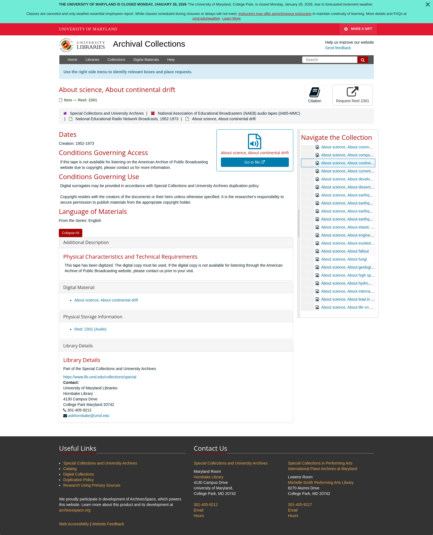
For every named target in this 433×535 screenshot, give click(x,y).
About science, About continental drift (106, 300)
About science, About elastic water (350, 227)
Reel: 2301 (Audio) (90, 329)
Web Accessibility (74, 524)
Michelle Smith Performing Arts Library (321, 482)
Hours (199, 515)
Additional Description (86, 242)
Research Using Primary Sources (91, 485)
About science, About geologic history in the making (365, 267)
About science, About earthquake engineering (360, 195)
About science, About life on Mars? (351, 307)
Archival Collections (149, 43)
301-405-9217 (300, 504)
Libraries (92, 59)
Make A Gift (358, 29)
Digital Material (78, 287)
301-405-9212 (206, 504)
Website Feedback (108, 524)
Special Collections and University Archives (107, 113)
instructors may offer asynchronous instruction (274, 14)
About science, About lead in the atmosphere (359, 299)
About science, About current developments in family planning (374, 171)
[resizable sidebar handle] (299, 224)
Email (199, 510)
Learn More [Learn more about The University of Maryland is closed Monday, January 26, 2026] (231, 18)
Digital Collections (78, 474)
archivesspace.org (75, 510)
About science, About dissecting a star (354, 187)
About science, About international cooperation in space (368, 291)
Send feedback (338, 48)
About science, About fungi (344, 259)
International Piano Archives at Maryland (322, 468)
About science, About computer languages (357, 155)
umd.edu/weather (206, 18)
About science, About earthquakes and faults (359, 211)
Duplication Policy (78, 480)
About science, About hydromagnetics (353, 283)
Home (72, 59)
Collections (116, 59)
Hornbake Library (208, 477)
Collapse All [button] (70, 233)
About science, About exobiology (349, 243)
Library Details (78, 346)
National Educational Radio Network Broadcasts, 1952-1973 (126, 119)
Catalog (69, 468)
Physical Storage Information (92, 317)
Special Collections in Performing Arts (320, 463)
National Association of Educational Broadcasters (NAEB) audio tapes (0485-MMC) (229, 113)
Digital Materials (146, 59)
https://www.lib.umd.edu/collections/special (99, 377)
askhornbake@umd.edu (88, 415)
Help (171, 59)
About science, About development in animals (360, 179)
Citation (314, 94)
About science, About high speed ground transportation (368, 275)
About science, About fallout (345, 251)
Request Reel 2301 (352, 94)
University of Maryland (88, 29)
